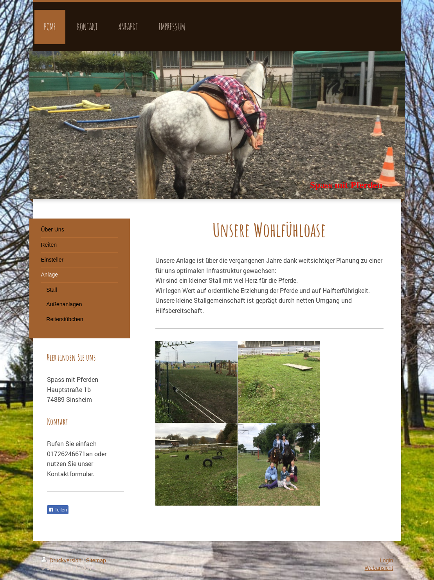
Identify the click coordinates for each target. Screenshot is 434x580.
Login (386, 560)
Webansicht (379, 568)
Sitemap (96, 560)
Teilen (58, 510)
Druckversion (62, 560)
